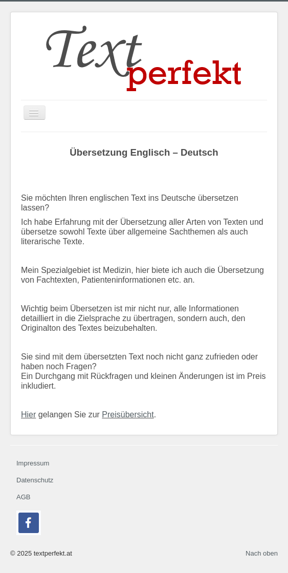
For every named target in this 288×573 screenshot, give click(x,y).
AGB (23, 497)
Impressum (32, 463)
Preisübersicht (127, 414)
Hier (28, 414)
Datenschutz (34, 480)
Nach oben (262, 553)
